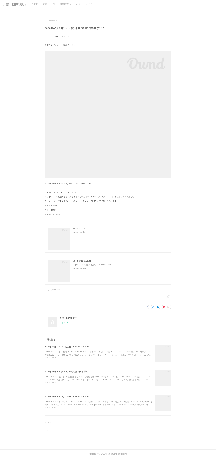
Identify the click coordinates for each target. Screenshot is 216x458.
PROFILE (35, 4)
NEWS (45, 4)
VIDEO (78, 4)
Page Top (108, 446)
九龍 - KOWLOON (14, 4)
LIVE (53, 4)
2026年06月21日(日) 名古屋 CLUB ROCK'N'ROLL (69, 347)
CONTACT (89, 4)
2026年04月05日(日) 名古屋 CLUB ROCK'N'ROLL (69, 396)
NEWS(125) (56, 290)
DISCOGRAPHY (65, 4)
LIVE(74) (48, 290)
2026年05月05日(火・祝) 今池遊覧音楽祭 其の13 (68, 371)
